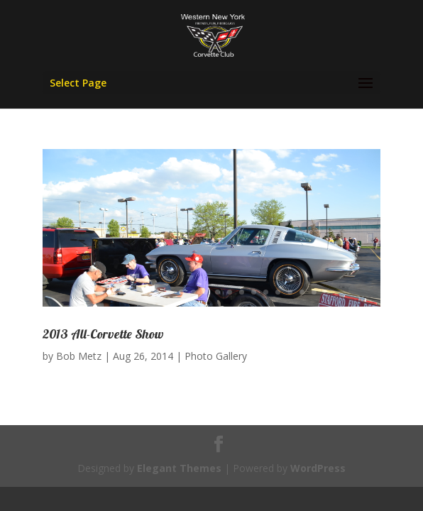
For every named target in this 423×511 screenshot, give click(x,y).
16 (289, 292)
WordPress (318, 468)
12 (241, 292)
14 (265, 292)
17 (302, 292)
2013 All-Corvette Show (103, 334)
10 (217, 292)
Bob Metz (78, 356)
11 (229, 292)
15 (277, 292)
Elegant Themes (179, 468)
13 (253, 292)
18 (314, 292)
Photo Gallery (216, 356)
